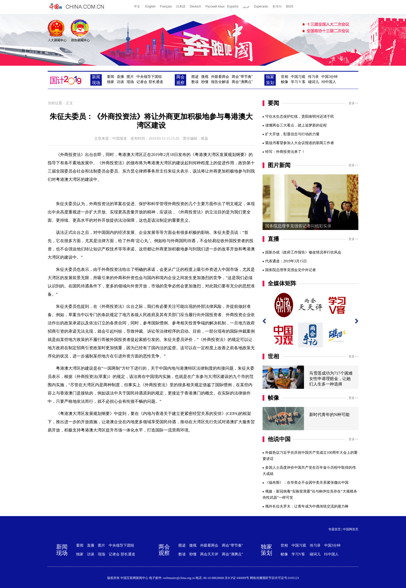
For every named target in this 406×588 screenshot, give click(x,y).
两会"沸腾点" (242, 82)
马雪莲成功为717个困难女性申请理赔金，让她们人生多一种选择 (331, 378)
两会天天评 (209, 554)
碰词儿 (313, 82)
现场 (130, 82)
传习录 (313, 77)
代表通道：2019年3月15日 (286, 261)
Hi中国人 (331, 554)
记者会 (141, 82)
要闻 (110, 77)
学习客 (298, 82)
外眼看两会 (220, 77)
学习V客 (298, 554)
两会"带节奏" (242, 77)
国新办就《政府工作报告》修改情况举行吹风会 (303, 252)
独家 (110, 82)
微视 (204, 77)
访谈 (120, 82)
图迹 (195, 77)
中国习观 (298, 77)
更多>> (353, 103)
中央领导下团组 (149, 77)
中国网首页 (350, 529)
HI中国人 (329, 82)
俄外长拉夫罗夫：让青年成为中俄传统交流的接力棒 (307, 506)
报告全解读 (220, 82)
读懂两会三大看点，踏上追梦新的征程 (296, 125)
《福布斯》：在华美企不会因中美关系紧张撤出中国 (307, 483)
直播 (120, 77)
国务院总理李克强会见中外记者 (290, 270)
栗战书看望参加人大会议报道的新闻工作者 (299, 143)
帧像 (284, 82)
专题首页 (334, 529)
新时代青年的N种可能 (329, 414)
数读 (195, 82)
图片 (130, 77)
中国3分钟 (329, 77)
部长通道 (156, 82)
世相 (284, 77)
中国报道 (119, 138)
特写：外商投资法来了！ (285, 152)
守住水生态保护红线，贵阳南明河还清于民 (299, 116)
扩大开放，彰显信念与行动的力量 (292, 134)
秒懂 (204, 82)
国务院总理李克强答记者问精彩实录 (298, 226)
